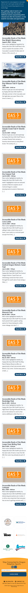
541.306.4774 (8, 581)
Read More (20, 57)
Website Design (14, 586)
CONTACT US (19, 581)
